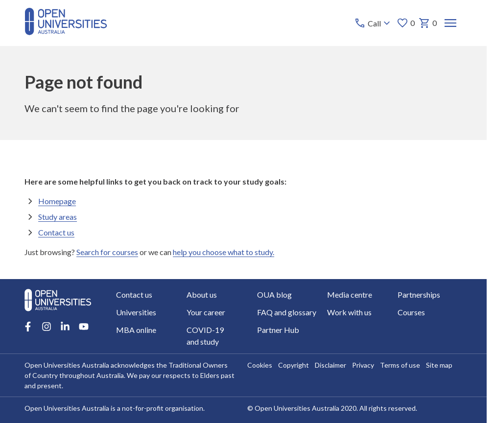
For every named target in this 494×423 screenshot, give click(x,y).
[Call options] (373, 23)
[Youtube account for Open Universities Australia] (83, 326)
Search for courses (107, 251)
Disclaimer (330, 365)
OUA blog (274, 294)
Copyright (293, 365)
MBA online (136, 329)
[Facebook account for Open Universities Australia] (28, 326)
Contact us (56, 231)
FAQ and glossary (286, 312)
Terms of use (400, 365)
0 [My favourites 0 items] (406, 23)
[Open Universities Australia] (65, 32)
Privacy (363, 365)
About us (202, 294)
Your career (206, 312)
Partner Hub (278, 329)
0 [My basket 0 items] (428, 23)
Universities (136, 312)
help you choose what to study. (223, 251)
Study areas (57, 216)
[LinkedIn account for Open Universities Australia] (65, 326)
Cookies (259, 365)
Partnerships (419, 294)
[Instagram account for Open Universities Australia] (46, 326)
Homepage (57, 200)
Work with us (349, 312)
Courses (411, 312)
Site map (439, 365)
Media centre (349, 294)
